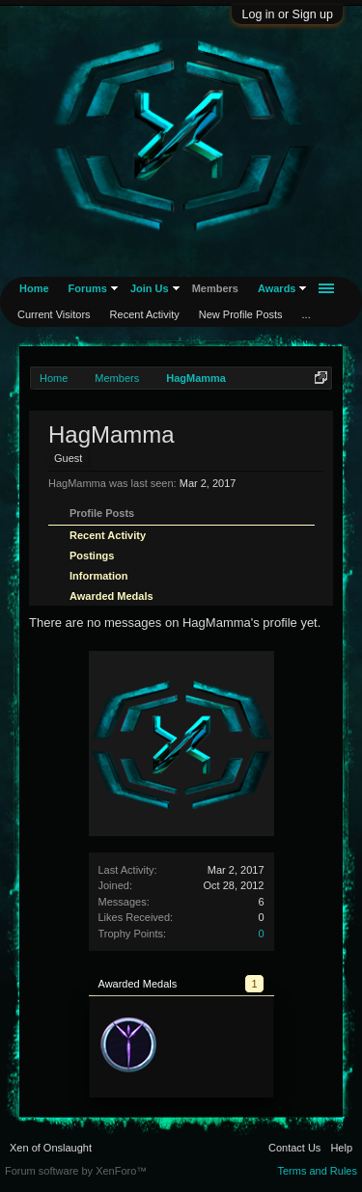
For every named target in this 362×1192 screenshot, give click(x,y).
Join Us (149, 288)
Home (34, 288)
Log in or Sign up (287, 14)
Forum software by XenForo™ (76, 1171)
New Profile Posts (241, 314)
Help (341, 1147)
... (306, 314)
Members (215, 288)
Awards (277, 288)
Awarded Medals (111, 596)
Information (99, 576)
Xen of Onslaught (51, 1147)
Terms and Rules (317, 1171)
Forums (88, 288)
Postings (92, 555)
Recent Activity (108, 535)
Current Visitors (54, 314)
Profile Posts (102, 513)
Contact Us (294, 1147)
